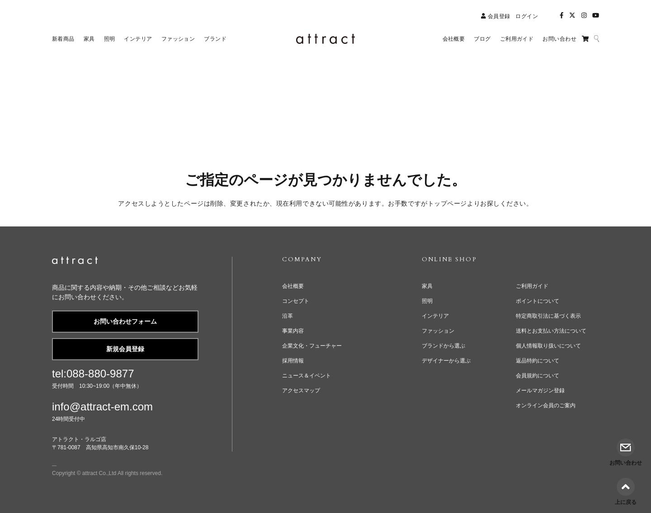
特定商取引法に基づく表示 (548, 316)
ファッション (438, 331)
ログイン (526, 16)
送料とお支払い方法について (551, 331)
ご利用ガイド (532, 286)
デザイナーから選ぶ (446, 361)
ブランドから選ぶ (443, 346)
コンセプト (295, 301)
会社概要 (293, 286)
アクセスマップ (301, 390)
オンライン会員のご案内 (546, 405)
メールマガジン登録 (540, 390)
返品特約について (537, 361)
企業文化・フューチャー (312, 346)
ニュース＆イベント (306, 375)
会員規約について (537, 375)
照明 (427, 301)
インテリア (435, 316)
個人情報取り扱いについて (548, 346)
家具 (427, 286)
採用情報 (293, 361)
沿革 (287, 316)
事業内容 (293, 331)
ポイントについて (537, 301)
